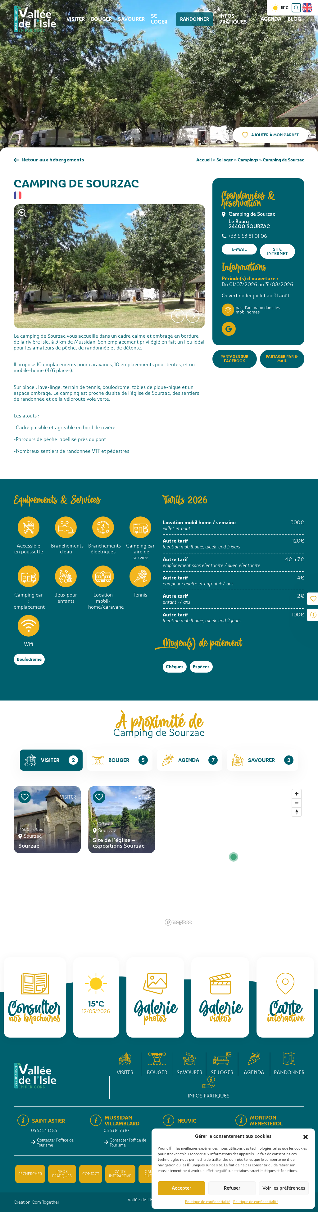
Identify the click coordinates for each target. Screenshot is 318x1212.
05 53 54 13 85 (44, 1130)
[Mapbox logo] (178, 922)
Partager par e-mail (282, 358)
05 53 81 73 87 (116, 1130)
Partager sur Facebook (234, 358)
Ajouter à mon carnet (275, 135)
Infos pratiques (229, 19)
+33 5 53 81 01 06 (247, 236)
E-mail (239, 249)
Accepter (181, 1188)
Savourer (131, 19)
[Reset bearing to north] (296, 811)
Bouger (101, 19)
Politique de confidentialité (207, 1202)
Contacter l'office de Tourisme (55, 1142)
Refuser (232, 1188)
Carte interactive (120, 1173)
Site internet (277, 251)
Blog (294, 19)
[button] (305, 1136)
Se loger (159, 19)
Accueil (204, 159)
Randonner (193, 19)
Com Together (45, 1202)
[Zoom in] (296, 793)
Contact (90, 1174)
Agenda (271, 19)
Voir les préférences (283, 1188)
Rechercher (30, 1174)
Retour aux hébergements (53, 160)
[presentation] (177, 316)
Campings (248, 159)
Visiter (75, 19)
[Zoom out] (296, 802)
